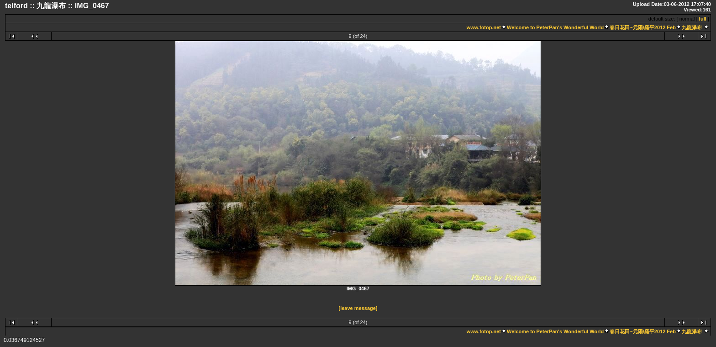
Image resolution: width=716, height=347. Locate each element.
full (702, 18)
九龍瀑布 (692, 27)
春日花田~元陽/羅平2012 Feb (643, 27)
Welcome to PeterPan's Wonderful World (555, 27)
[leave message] (358, 308)
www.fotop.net (484, 27)
